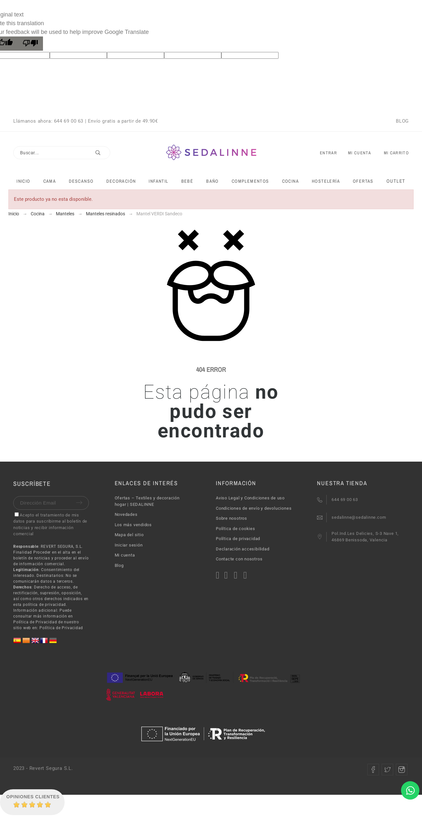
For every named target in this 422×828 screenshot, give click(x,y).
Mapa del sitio (129, 534)
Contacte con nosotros (239, 559)
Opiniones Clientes (33, 796)
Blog (119, 565)
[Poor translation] (30, 43)
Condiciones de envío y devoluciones (253, 508)
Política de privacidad (238, 538)
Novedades (126, 514)
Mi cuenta (125, 555)
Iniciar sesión (129, 545)
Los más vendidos (133, 524)
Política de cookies (235, 528)
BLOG (402, 121)
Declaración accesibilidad (242, 549)
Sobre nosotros (231, 518)
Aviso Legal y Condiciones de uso (250, 498)
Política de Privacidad (61, 628)
